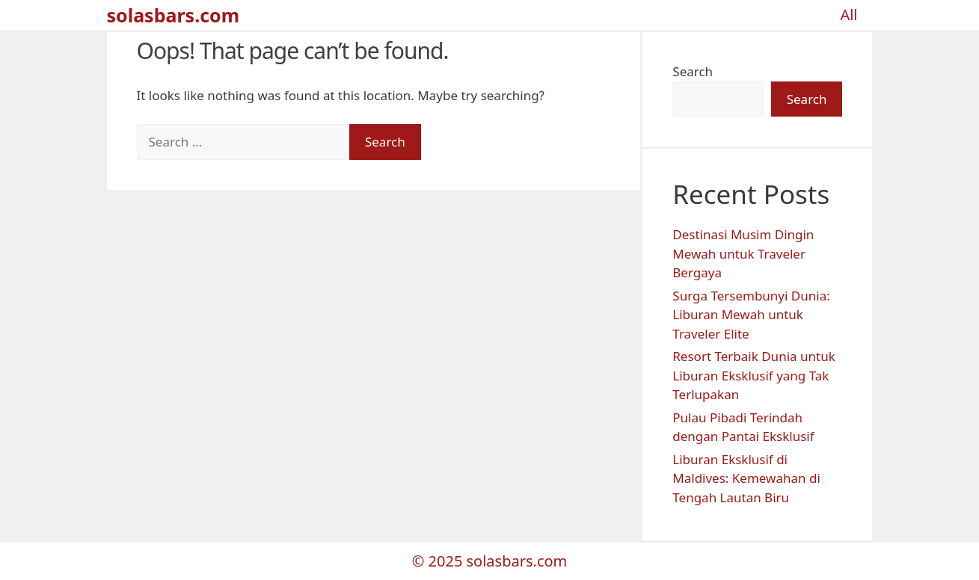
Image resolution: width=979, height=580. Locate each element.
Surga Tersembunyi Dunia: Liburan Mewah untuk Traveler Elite (750, 314)
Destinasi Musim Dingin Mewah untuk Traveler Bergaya (743, 253)
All (848, 14)
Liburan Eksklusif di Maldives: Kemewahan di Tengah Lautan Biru (746, 478)
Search (692, 71)
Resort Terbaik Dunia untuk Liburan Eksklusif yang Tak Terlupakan (753, 375)
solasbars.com (173, 15)
